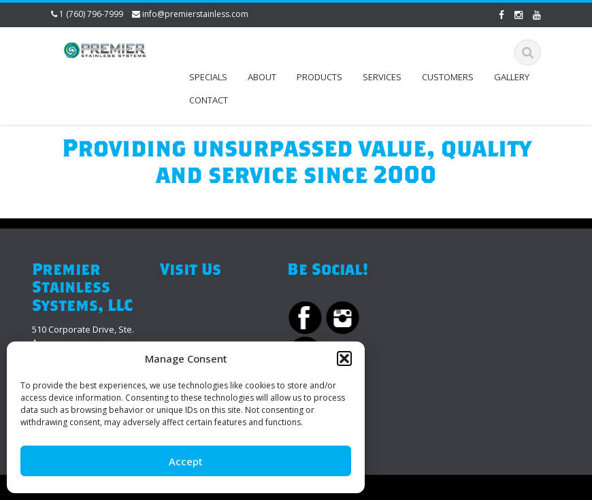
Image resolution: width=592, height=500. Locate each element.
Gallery (511, 77)
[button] (344, 358)
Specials (208, 77)
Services (382, 77)
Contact (208, 100)
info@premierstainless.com (195, 14)
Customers (448, 77)
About (262, 77)
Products (319, 77)
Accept (186, 461)
